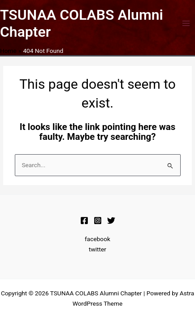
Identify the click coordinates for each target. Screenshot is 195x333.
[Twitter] (111, 220)
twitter (97, 249)
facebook (97, 238)
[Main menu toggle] (186, 23)
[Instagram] (98, 220)
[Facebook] (84, 220)
